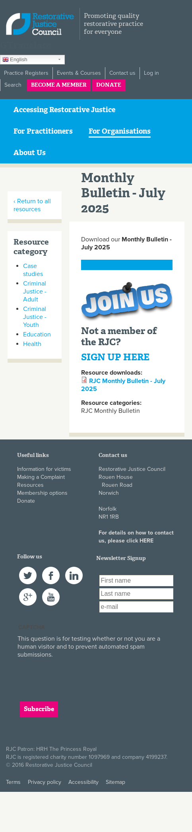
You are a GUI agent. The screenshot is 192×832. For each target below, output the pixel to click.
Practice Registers (26, 73)
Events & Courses (79, 73)
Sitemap (115, 782)
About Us (30, 152)
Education (37, 334)
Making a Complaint (41, 477)
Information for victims (44, 469)
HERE (146, 540)
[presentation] (77, 674)
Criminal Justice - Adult (35, 291)
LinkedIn (74, 570)
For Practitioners (43, 131)
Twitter (27, 570)
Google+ (28, 592)
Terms (13, 782)
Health (32, 344)
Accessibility (83, 782)
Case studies (33, 270)
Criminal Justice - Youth (35, 317)
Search (12, 85)
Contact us (122, 73)
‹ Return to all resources (32, 205)
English (14, 60)
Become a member (59, 85)
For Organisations (120, 131)
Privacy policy (44, 782)
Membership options (42, 493)
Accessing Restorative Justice (64, 110)
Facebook (51, 570)
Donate (108, 85)
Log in (151, 73)
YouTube (51, 592)
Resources (30, 485)
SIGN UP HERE (115, 357)
